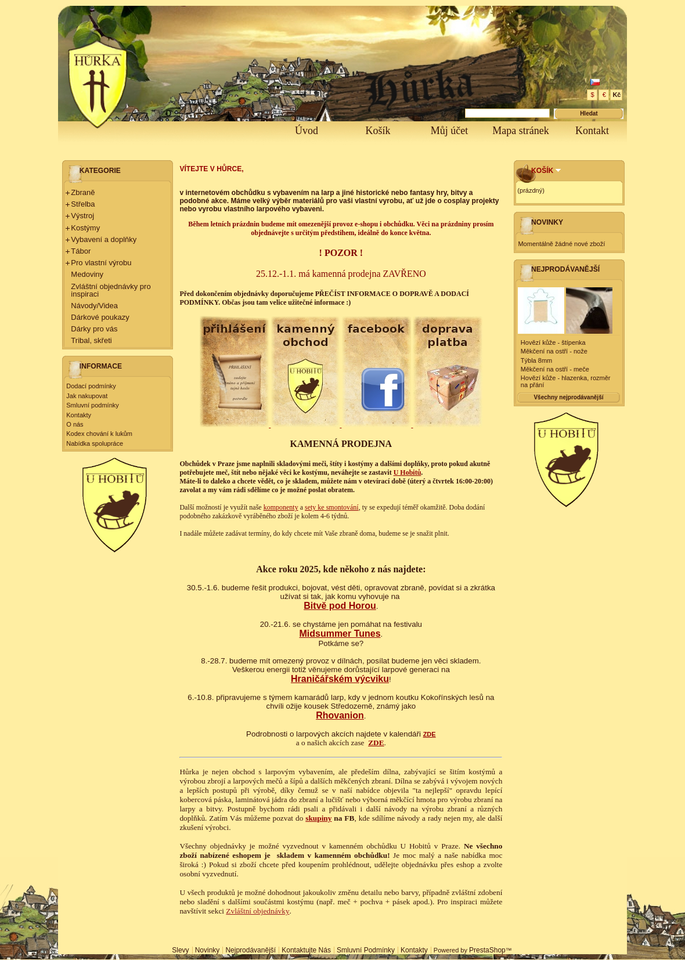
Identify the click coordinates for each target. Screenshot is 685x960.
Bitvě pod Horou (340, 606)
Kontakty (78, 415)
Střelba (83, 204)
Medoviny (87, 274)
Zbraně (83, 192)
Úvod (306, 130)
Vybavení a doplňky (103, 239)
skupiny (318, 818)
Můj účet (449, 130)
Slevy (180, 950)
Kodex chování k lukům (99, 433)
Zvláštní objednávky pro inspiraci (110, 290)
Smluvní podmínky (92, 405)
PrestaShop (487, 950)
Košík (377, 130)
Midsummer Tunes (339, 633)
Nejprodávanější (565, 269)
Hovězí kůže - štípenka (553, 342)
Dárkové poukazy (100, 317)
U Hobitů (407, 472)
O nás (74, 424)
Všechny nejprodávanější (568, 397)
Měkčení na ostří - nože (554, 351)
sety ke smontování (332, 507)
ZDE (429, 734)
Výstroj (82, 215)
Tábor (81, 251)
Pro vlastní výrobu (101, 262)
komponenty (281, 507)
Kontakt (592, 130)
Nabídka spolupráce (94, 443)
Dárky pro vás (94, 328)
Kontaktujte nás (306, 950)
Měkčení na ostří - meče (555, 369)
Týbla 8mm (536, 360)
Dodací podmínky (91, 385)
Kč (616, 94)
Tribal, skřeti (91, 340)
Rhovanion (340, 715)
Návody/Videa (94, 305)
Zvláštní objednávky (257, 911)
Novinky (547, 222)
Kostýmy (85, 227)
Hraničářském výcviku (340, 679)
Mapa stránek (520, 130)
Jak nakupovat (86, 395)
